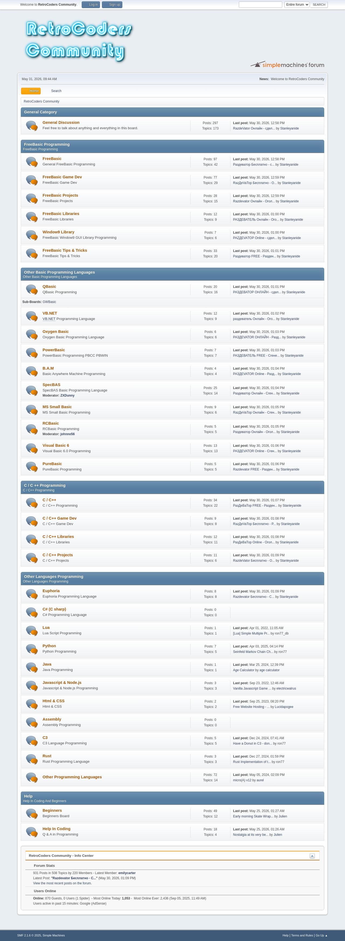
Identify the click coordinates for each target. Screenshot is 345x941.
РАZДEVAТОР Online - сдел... (255, 238)
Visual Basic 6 (56, 445)
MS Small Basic (57, 407)
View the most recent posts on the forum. (62, 883)
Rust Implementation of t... (252, 762)
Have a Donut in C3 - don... (252, 743)
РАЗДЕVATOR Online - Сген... (255, 451)
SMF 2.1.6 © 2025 (29, 935)
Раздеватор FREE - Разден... (254, 256)
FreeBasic (52, 158)
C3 (45, 737)
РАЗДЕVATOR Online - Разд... (255, 374)
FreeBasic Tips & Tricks (65, 250)
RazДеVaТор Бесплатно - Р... (254, 524)
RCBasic (51, 423)
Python (49, 646)
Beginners (52, 810)
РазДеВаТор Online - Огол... (254, 542)
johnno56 (67, 434)
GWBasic (49, 302)
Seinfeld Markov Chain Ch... (253, 652)
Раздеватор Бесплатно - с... (253, 164)
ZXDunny (67, 395)
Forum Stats (42, 866)
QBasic (49, 286)
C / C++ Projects (58, 555)
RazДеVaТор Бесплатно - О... (255, 183)
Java (47, 664)
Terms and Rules (302, 935)
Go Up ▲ (322, 935)
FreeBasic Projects (60, 195)
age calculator (270, 670)
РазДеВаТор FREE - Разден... (255, 505)
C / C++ (49, 500)
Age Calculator (243, 670)
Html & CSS (53, 701)
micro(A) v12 (242, 780)
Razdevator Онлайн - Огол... (254, 201)
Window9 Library (58, 232)
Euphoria (51, 591)
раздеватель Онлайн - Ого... (254, 319)
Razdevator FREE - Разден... (254, 469)
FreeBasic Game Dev (62, 177)
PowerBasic (54, 350)
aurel (260, 780)
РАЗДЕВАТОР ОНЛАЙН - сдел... (257, 292)
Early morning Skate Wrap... (253, 816)
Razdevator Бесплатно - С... (253, 597)
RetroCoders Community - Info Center (61, 856)
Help (286, 935)
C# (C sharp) (54, 609)
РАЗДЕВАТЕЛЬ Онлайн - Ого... (256, 219)
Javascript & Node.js (62, 682)
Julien (283, 816)
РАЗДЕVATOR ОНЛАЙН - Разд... (257, 337)
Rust (47, 756)
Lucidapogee (284, 707)
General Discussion (61, 122)
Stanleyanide (289, 128)
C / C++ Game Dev (60, 518)
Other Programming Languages (72, 777)
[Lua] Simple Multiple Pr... (251, 633)
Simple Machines (54, 935)
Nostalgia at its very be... (250, 835)
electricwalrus (286, 688)
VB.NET (50, 313)
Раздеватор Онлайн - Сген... (254, 393)
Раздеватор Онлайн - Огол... (254, 432)
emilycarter (127, 873)
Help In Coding (56, 829)
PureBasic (52, 464)
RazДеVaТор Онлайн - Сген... (255, 412)
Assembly (52, 719)
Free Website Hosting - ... (251, 707)
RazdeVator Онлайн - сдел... (254, 128)
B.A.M (48, 368)
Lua (46, 627)
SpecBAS (51, 385)
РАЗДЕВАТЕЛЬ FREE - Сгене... (256, 355)
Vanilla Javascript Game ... (252, 688)
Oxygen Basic (56, 331)
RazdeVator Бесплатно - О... (254, 560)
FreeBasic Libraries (61, 214)
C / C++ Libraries (58, 536)
